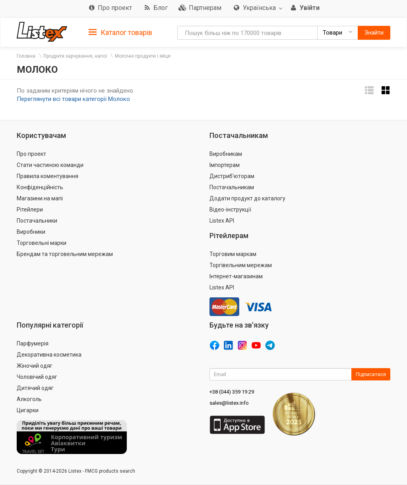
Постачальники (37, 220)
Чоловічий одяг (37, 377)
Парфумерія (32, 343)
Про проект (31, 154)
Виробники (31, 232)
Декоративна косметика (49, 354)
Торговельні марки (41, 243)
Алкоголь (29, 399)
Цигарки (28, 410)
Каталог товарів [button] (120, 32)
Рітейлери (30, 209)
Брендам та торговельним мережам (65, 254)
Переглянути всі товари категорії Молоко (73, 99)
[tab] (120, 32)
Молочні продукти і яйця (143, 56)
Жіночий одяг (34, 366)
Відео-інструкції (230, 209)
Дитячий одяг (35, 388)
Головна (26, 56)
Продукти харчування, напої (75, 56)
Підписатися (371, 374)
